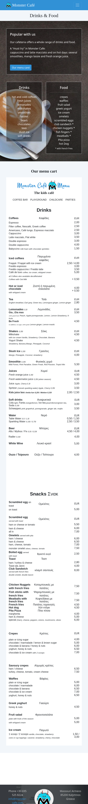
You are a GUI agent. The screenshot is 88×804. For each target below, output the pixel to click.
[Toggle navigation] (77, 5)
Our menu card (20, 67)
